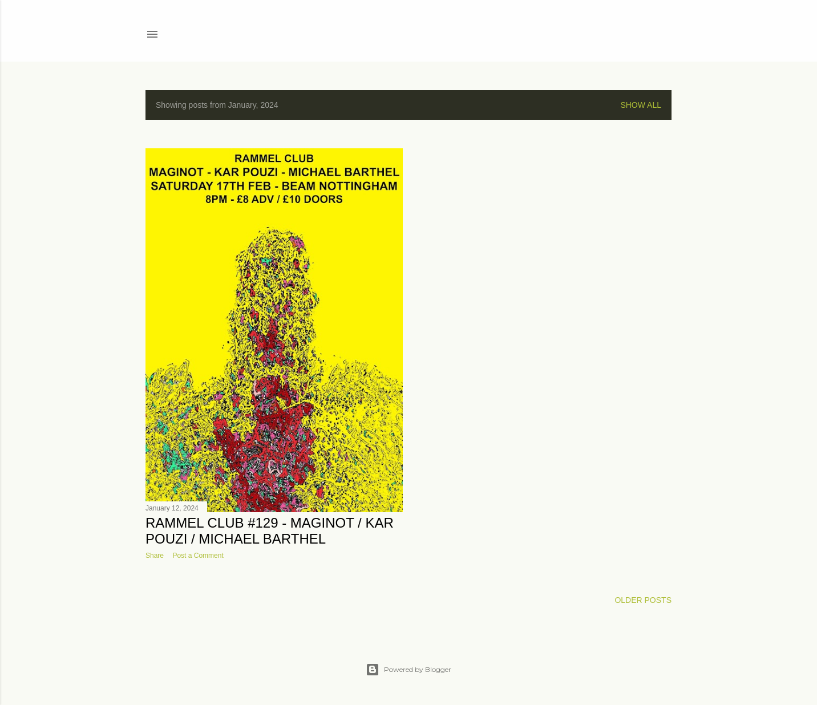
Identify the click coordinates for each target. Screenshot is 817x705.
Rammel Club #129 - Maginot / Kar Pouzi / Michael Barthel (269, 530)
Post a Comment (197, 556)
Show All (640, 105)
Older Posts (643, 600)
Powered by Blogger (408, 669)
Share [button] (154, 556)
